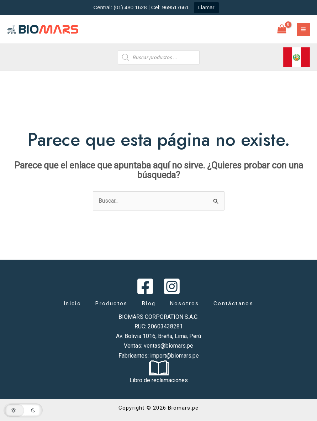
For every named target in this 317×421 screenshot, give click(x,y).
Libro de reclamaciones (159, 380)
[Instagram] (172, 286)
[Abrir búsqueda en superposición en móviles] (159, 57)
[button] (23, 410)
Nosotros (184, 303)
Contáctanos (233, 303)
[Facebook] (145, 286)
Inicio (72, 303)
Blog (149, 303)
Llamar (206, 7)
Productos (111, 303)
